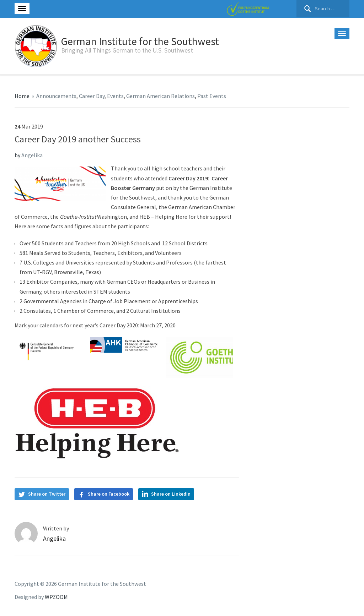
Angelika (32, 155)
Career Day (92, 95)
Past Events (211, 95)
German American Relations (160, 95)
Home (22, 95)
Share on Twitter (46, 494)
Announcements (56, 95)
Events (115, 95)
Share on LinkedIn (171, 494)
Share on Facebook (108, 494)
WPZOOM (56, 596)
